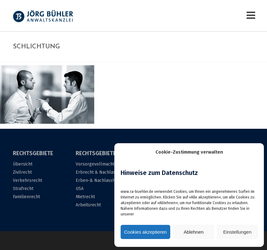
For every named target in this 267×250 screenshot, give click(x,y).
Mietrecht (85, 196)
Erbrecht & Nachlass (96, 172)
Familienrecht (26, 196)
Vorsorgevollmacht (95, 164)
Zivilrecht (22, 172)
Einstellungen (237, 232)
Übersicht (22, 164)
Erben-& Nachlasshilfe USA (99, 184)
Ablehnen (194, 232)
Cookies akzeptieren (145, 232)
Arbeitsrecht (88, 205)
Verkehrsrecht (27, 180)
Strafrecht (23, 188)
